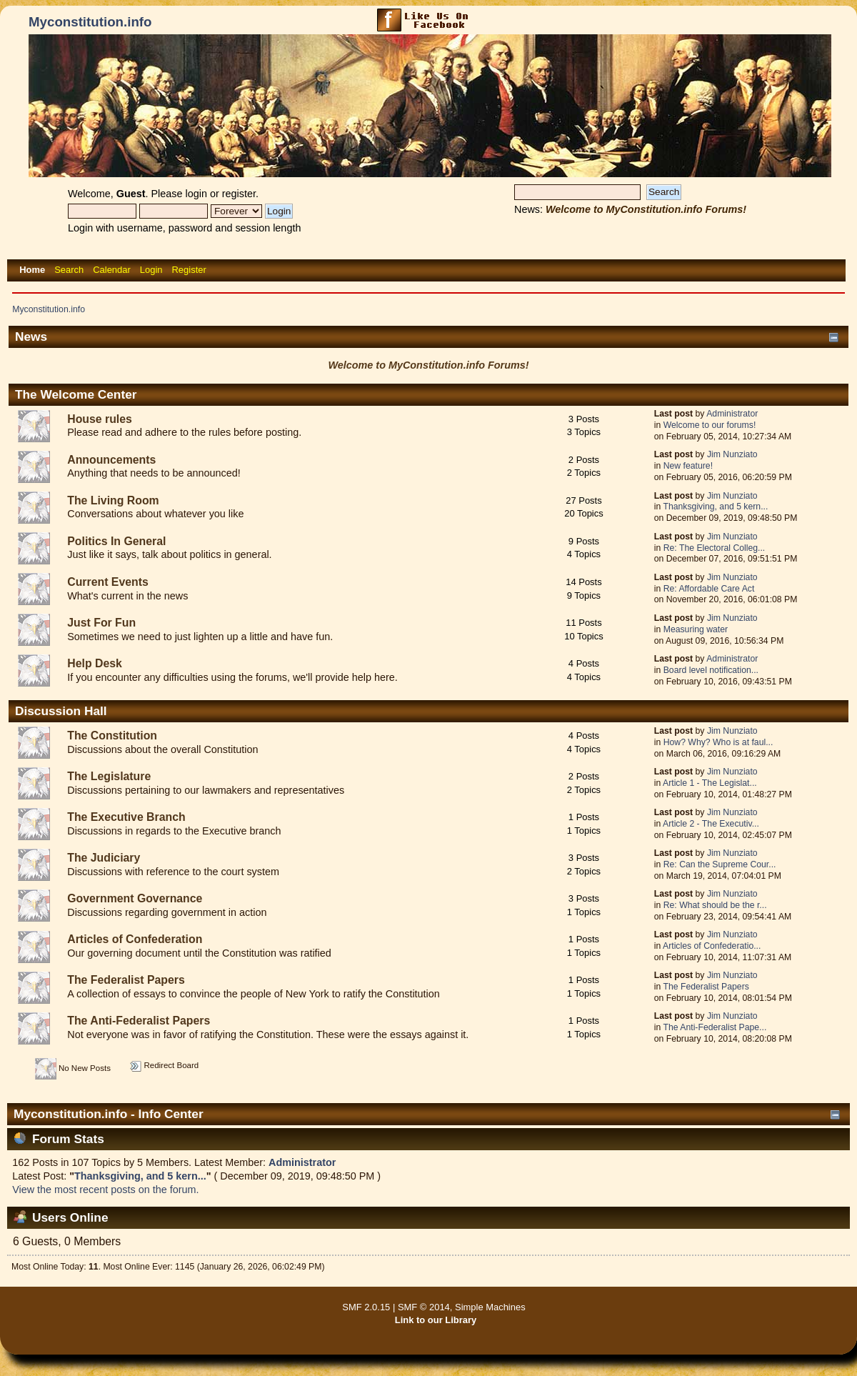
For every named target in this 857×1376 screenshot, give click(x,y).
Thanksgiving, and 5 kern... (715, 507)
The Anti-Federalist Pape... (714, 1027)
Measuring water (695, 629)
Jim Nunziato (732, 454)
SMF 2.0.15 (366, 1307)
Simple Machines (490, 1307)
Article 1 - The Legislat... (710, 783)
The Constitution (112, 735)
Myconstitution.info (90, 21)
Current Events (107, 582)
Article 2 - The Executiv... (711, 824)
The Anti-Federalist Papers (138, 1020)
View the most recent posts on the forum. (105, 1189)
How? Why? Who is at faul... (718, 742)
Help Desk (94, 663)
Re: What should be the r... (715, 905)
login (196, 193)
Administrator (732, 414)
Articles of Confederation (134, 939)
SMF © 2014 (424, 1307)
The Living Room (113, 500)
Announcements (111, 460)
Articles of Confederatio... (712, 946)
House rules (99, 419)
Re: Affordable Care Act (709, 589)
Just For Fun (101, 623)
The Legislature (109, 776)
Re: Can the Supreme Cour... (719, 864)
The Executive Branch (126, 817)
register (239, 193)
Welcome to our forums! (709, 425)
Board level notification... (710, 670)
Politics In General (116, 541)
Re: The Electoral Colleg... (714, 548)
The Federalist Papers (126, 980)
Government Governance (134, 898)
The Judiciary (103, 858)
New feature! (688, 466)
